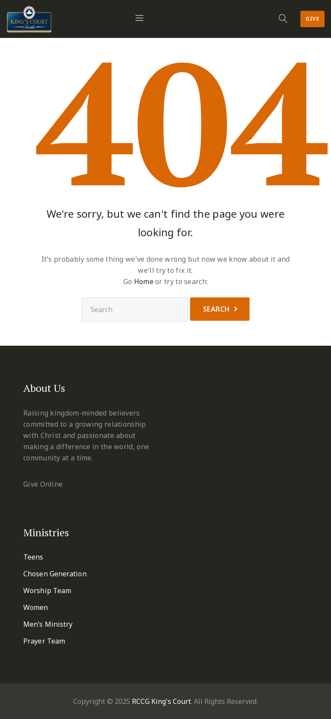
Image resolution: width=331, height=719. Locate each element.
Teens (33, 557)
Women (35, 607)
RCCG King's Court (161, 701)
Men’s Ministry (47, 624)
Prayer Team (44, 641)
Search (216, 309)
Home (143, 281)
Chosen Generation (55, 573)
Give (312, 18)
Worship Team (47, 590)
